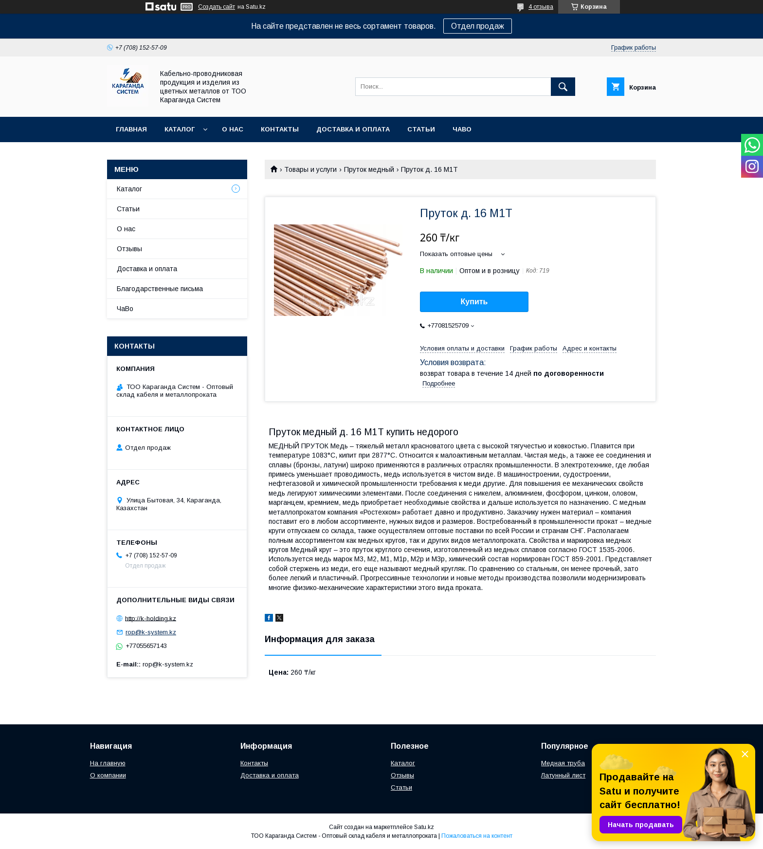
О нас (232, 129)
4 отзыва (540, 6)
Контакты (280, 129)
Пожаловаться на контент (476, 835)
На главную (108, 763)
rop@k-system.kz (151, 632)
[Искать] (563, 86)
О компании (108, 775)
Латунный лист (563, 775)
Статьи (421, 129)
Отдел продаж (477, 26)
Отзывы (129, 249)
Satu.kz (424, 827)
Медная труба (563, 763)
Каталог (179, 129)
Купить (474, 301)
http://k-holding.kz (150, 618)
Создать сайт (216, 6)
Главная (131, 129)
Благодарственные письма (160, 289)
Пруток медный (369, 169)
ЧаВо (462, 129)
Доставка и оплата (353, 129)
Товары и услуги (310, 169)
